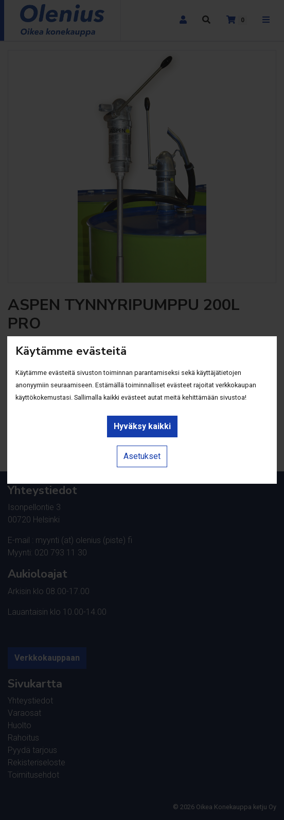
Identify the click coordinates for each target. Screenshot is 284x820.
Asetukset (142, 456)
